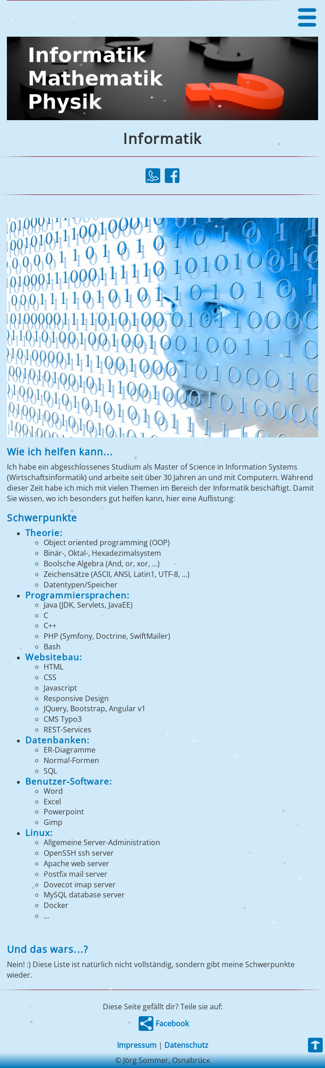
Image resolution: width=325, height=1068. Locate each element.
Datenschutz (186, 1045)
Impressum (137, 1045)
